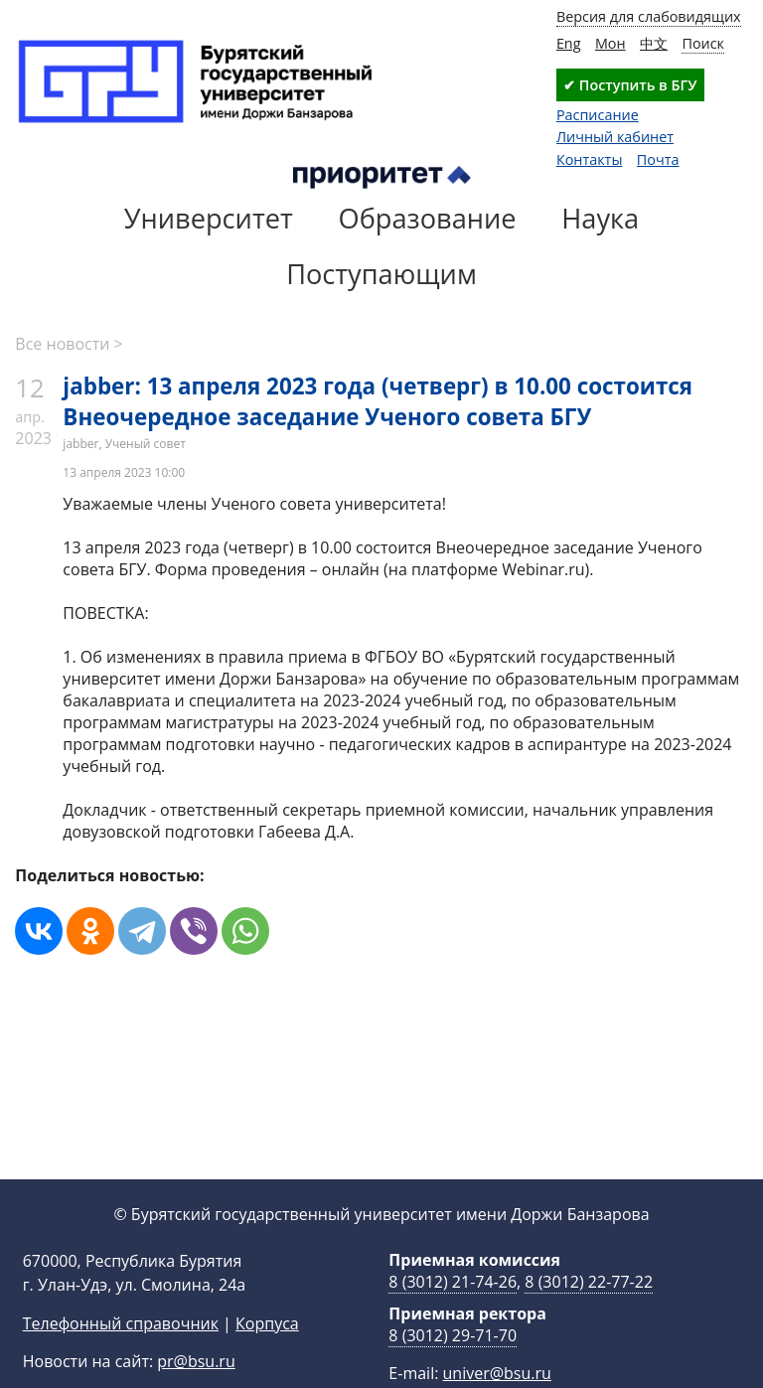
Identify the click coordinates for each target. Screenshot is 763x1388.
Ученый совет (145, 443)
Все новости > (68, 344)
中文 (654, 43)
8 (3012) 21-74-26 (452, 1313)
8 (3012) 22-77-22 (589, 1313)
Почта (658, 159)
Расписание (597, 114)
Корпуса (267, 1355)
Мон (610, 43)
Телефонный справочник (121, 1355)
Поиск (703, 43)
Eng (568, 43)
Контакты (589, 159)
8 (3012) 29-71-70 (452, 1367)
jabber (80, 443)
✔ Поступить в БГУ (629, 85)
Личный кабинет (615, 136)
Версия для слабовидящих (648, 16)
